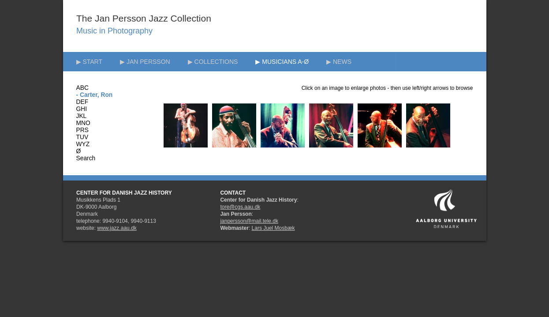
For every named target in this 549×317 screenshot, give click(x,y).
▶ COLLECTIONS (213, 61)
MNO (83, 123)
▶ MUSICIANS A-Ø (282, 61)
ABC (82, 88)
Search (86, 158)
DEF (82, 102)
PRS (82, 130)
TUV (82, 137)
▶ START (89, 61)
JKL (81, 116)
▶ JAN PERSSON (145, 61)
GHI (81, 109)
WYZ (83, 144)
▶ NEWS (338, 61)
